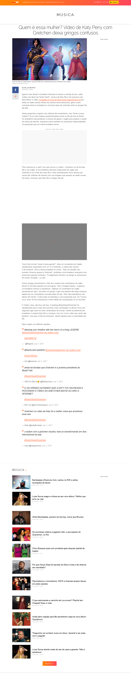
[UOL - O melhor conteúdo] (15, 2)
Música (65, 15)
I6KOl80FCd (30, 338)
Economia (45, 7)
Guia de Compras (113, 7)
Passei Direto (49, 2)
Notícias (27, 7)
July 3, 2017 (39, 344)
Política (33, 7)
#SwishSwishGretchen (32, 332)
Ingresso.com (26, 2)
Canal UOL (87, 7)
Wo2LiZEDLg (30, 355)
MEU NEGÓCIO (41, 2)
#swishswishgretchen (55, 350)
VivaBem (74, 7)
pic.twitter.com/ (51, 332)
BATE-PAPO (34, 2)
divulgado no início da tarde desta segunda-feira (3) (60, 100)
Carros (39, 7)
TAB (97, 7)
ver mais (49, 663)
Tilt (79, 7)
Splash (62, 7)
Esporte (56, 7)
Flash (22, 7)
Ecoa (82, 7)
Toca (104, 7)
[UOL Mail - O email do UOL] (99, 2)
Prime (101, 7)
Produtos (15, 7)
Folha (51, 7)
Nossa (93, 7)
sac (95, 2)
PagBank (56, 2)
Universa (68, 7)
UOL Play (61, 2)
